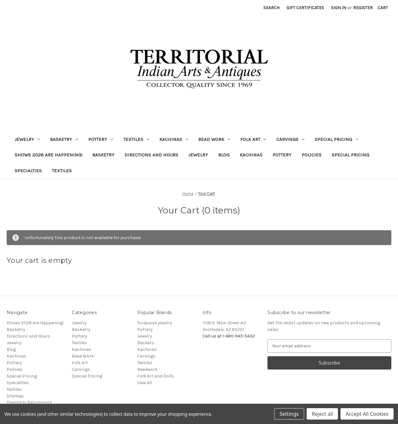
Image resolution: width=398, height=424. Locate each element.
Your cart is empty (39, 260)
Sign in (338, 7)
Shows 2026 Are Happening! (48, 155)
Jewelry (27, 139)
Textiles (136, 139)
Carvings (290, 139)
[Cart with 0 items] (382, 8)
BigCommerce (40, 402)
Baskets (145, 342)
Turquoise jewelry (154, 323)
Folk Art (253, 139)
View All (144, 382)
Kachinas (173, 139)
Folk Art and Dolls (155, 376)
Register (363, 7)
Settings (289, 413)
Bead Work (214, 139)
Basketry (64, 139)
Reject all (322, 413)
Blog (224, 155)
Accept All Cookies (367, 413)
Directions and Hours (151, 155)
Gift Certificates (305, 7)
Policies (311, 155)
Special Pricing (336, 139)
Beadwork (147, 369)
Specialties (28, 171)
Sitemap (15, 396)
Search (271, 7)
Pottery (100, 139)
